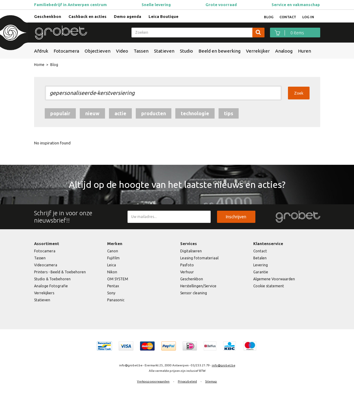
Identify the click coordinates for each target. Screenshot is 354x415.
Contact (260, 251)
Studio (186, 51)
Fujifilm (113, 258)
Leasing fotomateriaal (199, 258)
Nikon (112, 272)
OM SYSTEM (117, 279)
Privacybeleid (187, 381)
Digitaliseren (191, 251)
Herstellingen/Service (198, 286)
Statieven (164, 51)
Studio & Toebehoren (52, 279)
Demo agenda (127, 16)
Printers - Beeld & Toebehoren (60, 272)
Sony (111, 293)
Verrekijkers (44, 293)
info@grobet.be (223, 365)
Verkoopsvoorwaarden (153, 381)
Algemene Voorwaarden (274, 279)
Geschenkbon (47, 16)
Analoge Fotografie (51, 286)
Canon (112, 251)
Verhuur (187, 272)
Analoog (284, 51)
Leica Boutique (163, 16)
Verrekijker (258, 51)
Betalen (260, 258)
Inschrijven (236, 216)
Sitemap (211, 381)
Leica (111, 265)
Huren (304, 51)
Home (39, 65)
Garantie (260, 272)
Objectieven (97, 51)
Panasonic (115, 300)
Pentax (113, 286)
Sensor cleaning (193, 293)
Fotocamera (66, 51)
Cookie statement (268, 286)
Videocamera (45, 265)
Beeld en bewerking (219, 51)
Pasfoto (187, 265)
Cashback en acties (87, 16)
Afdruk (41, 51)
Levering (260, 265)
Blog (54, 65)
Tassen (141, 51)
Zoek (298, 93)
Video (122, 51)
